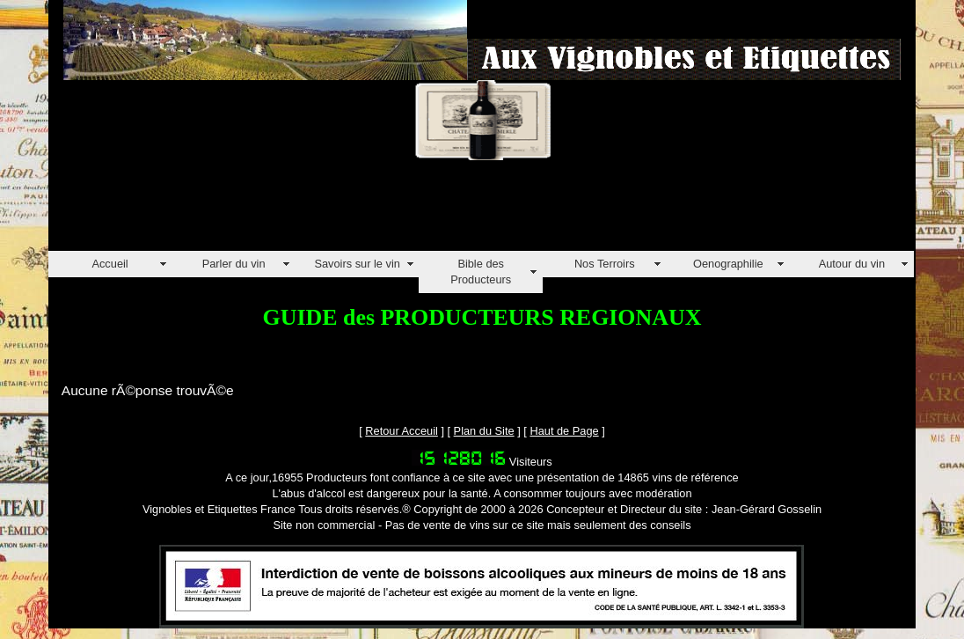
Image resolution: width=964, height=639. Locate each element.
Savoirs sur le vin (356, 263)
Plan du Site (484, 430)
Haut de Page (563, 430)
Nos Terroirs (604, 263)
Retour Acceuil (401, 430)
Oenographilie (728, 263)
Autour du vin (852, 263)
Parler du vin (234, 263)
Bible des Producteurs (480, 271)
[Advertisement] (368, 211)
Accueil (109, 263)
